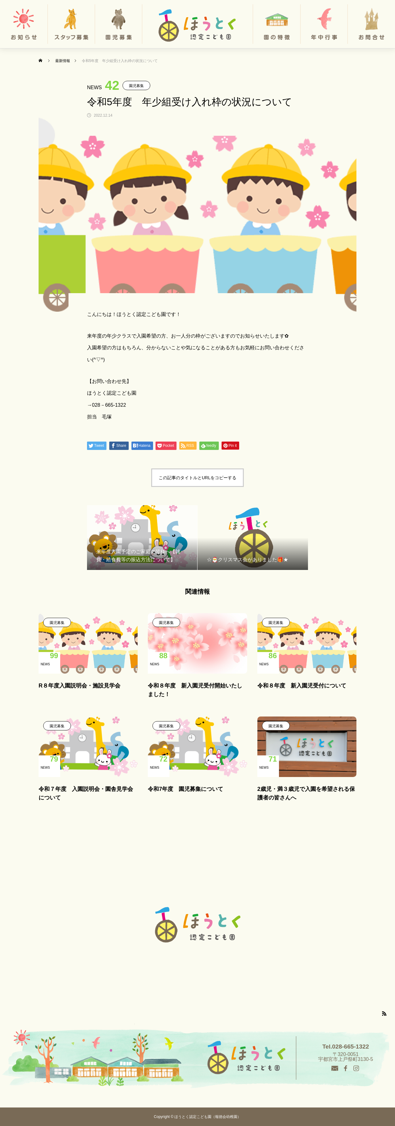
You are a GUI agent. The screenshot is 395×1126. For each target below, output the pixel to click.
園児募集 (136, 86)
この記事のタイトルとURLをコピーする (197, 477)
